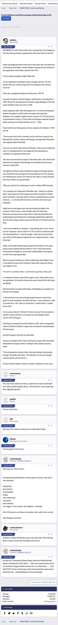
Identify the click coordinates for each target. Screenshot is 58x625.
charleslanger (15, 459)
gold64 (13, 399)
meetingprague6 (49, 601)
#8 (51, 557)
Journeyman (15, 373)
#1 (51, 46)
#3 (51, 406)
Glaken (13, 439)
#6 (51, 465)
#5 (51, 445)
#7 (51, 534)
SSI (11, 419)
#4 (51, 425)
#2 (51, 380)
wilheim (5, 27)
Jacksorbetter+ (16, 527)
